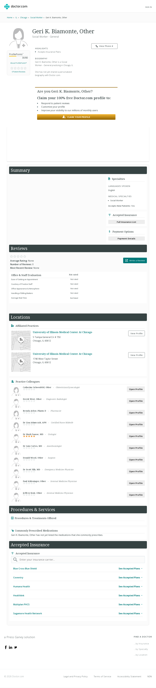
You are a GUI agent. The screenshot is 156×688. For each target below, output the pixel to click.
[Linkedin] (10, 647)
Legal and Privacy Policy (76, 676)
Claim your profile (76, 117)
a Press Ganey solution (19, 637)
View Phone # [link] (104, 46)
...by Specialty (141, 649)
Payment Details (126, 238)
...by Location (141, 654)
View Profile (136, 333)
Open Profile (136, 389)
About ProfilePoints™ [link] (18, 63)
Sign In (148, 7)
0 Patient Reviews (18, 72)
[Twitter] (15, 647)
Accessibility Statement (129, 676)
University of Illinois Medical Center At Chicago (62, 332)
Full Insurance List (126, 222)
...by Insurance (141, 643)
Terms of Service (102, 676)
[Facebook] (5, 647)
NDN (149, 676)
